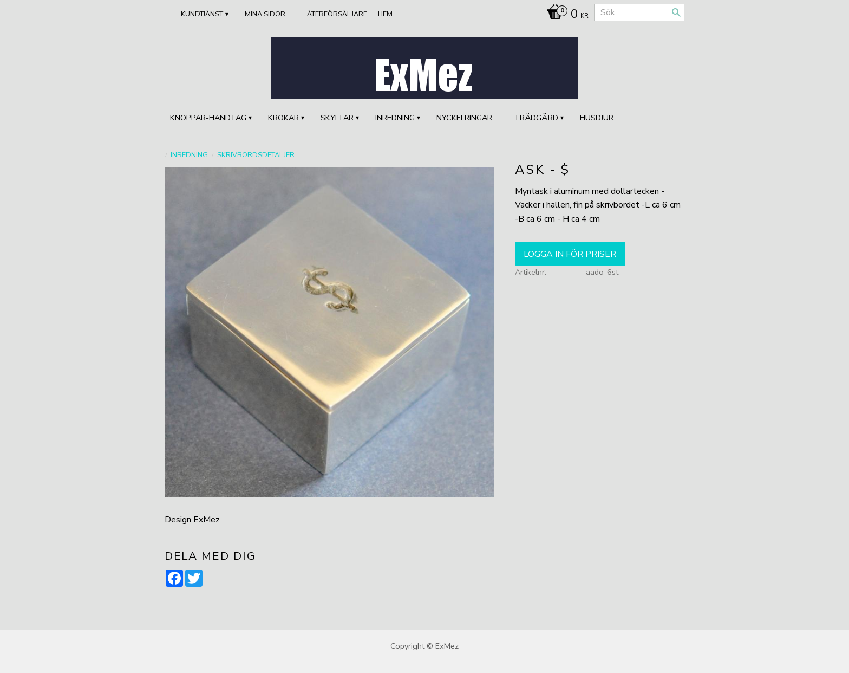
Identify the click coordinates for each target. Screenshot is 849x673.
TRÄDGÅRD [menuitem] (536, 117)
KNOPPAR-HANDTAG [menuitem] (208, 117)
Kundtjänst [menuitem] (202, 14)
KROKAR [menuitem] (283, 117)
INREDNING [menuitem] (395, 117)
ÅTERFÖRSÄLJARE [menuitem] (337, 14)
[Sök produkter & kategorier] (639, 12)
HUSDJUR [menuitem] (596, 117)
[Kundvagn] (565, 15)
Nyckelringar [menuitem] (464, 117)
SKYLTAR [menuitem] (337, 117)
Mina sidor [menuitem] (265, 14)
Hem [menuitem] (385, 14)
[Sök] (676, 12)
